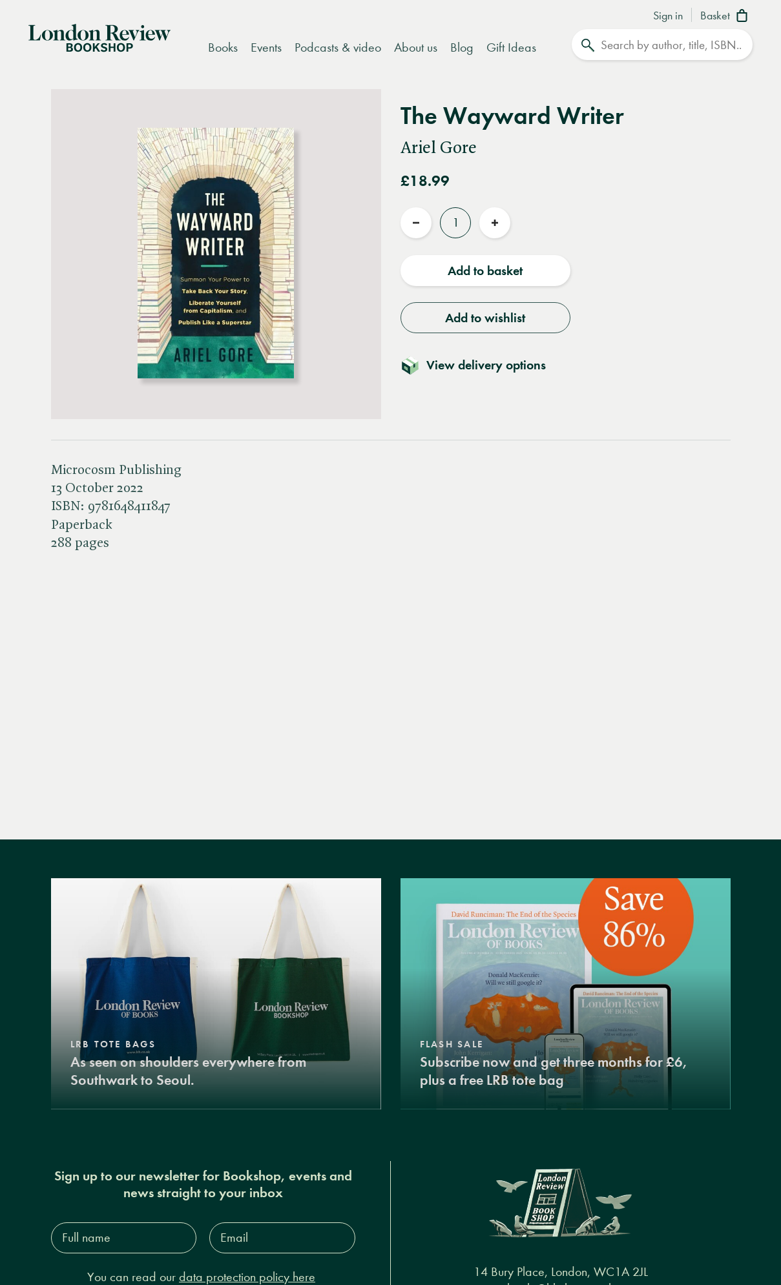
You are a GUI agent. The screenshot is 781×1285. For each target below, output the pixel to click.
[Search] (662, 44)
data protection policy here (247, 1277)
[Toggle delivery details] (481, 364)
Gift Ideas (511, 47)
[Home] (99, 37)
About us (415, 47)
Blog (462, 47)
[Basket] (726, 16)
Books (223, 47)
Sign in (668, 16)
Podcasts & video (338, 47)
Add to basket (485, 270)
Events (266, 47)
